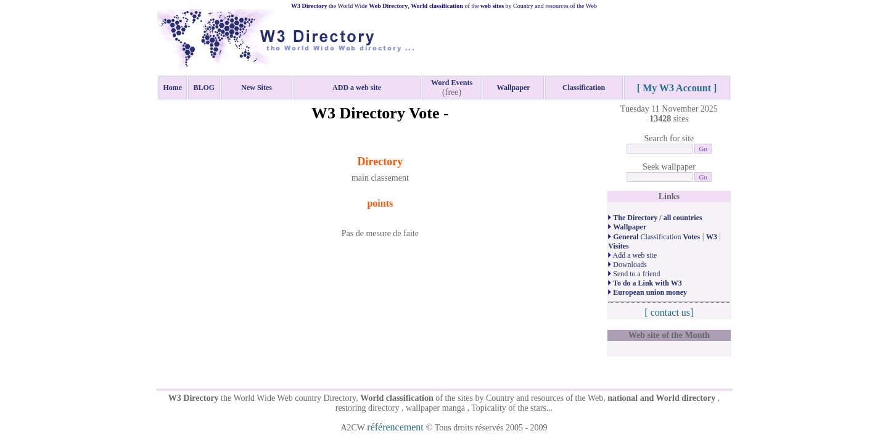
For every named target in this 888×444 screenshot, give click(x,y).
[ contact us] (668, 312)
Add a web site (632, 255)
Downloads (627, 264)
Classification (654, 236)
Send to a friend (634, 273)
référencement (396, 427)
